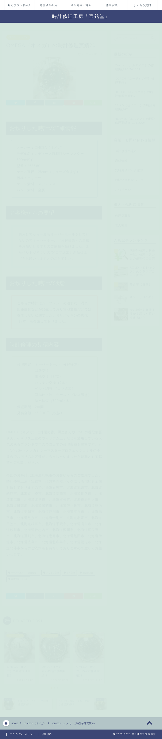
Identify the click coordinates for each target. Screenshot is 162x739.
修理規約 (47, 734)
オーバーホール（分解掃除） (23, 571)
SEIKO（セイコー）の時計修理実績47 (135, 105)
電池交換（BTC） (18, 577)
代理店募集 (123, 213)
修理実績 (112, 5)
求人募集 (121, 223)
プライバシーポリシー (22, 734)
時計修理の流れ (50, 5)
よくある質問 (142, 5)
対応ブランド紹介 (19, 5)
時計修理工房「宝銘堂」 (81, 16)
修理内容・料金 (81, 5)
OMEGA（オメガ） (18, 35)
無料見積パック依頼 (129, 168)
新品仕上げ (86, 571)
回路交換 (69, 571)
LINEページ (123, 187)
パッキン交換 (51, 571)
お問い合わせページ (129, 178)
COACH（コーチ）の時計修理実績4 (134, 78)
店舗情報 (121, 158)
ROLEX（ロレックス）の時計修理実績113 (134, 92)
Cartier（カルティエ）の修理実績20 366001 (134, 65)
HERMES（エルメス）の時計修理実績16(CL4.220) (135, 118)
